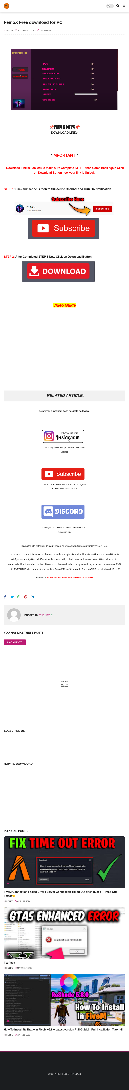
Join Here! (103, 546)
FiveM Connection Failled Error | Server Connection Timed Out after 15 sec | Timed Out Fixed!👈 (60, 894)
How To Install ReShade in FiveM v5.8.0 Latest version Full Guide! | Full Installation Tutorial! (63, 1029)
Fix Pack (9, 962)
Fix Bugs (76, 1074)
